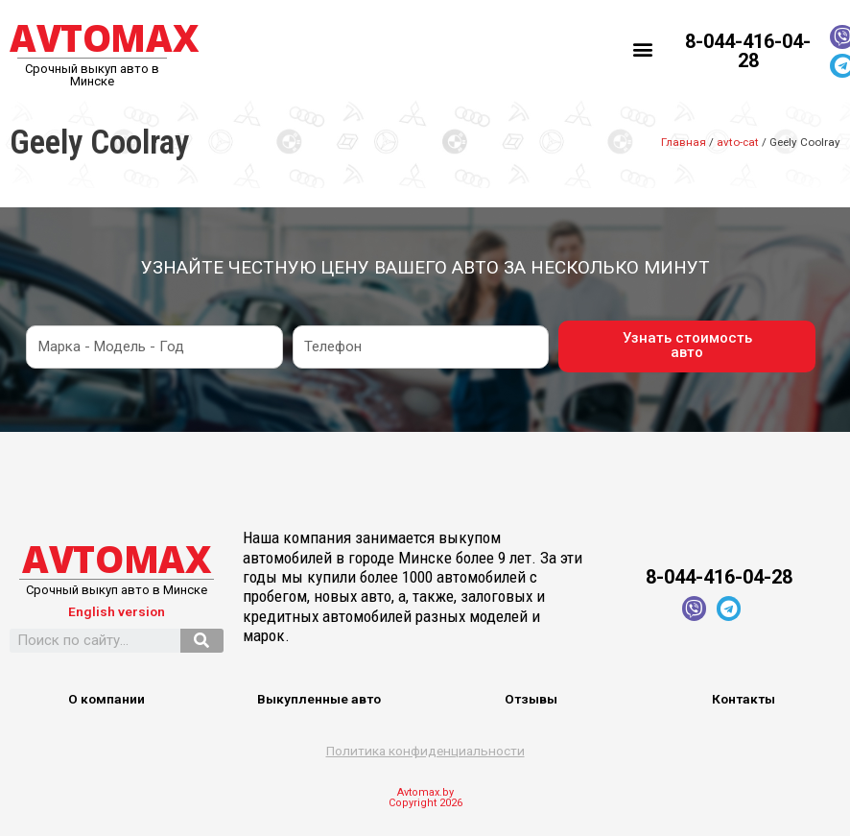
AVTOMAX (104, 37)
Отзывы (531, 698)
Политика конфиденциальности (425, 750)
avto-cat (738, 142)
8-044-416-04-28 (748, 51)
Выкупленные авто (319, 698)
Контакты (743, 698)
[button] (643, 48)
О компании (106, 698)
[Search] (202, 641)
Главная (683, 142)
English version (116, 611)
